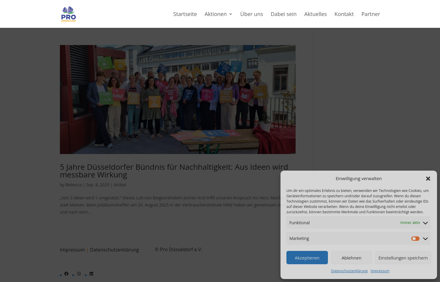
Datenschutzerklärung (349, 270)
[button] (428, 179)
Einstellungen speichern (403, 258)
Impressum (380, 270)
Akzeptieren (307, 258)
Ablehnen (351, 258)
